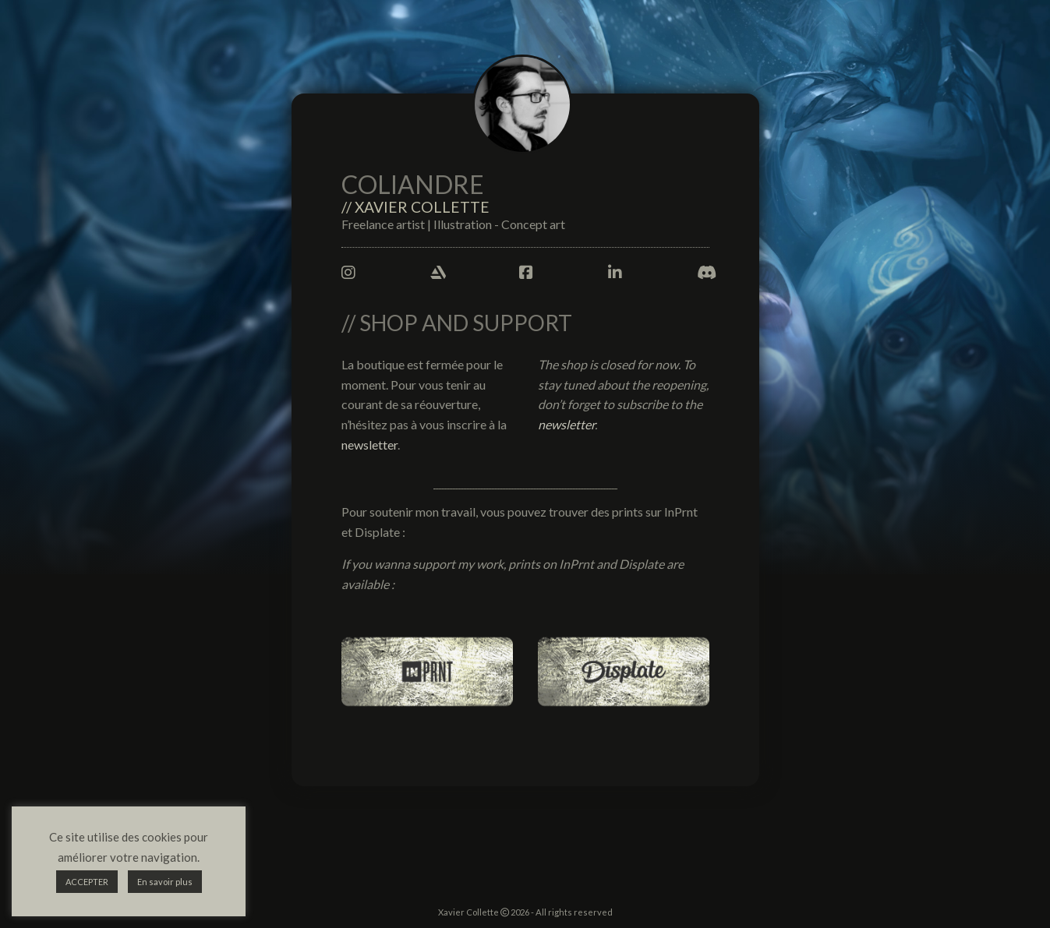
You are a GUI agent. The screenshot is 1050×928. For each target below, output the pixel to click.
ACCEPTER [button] (86, 882)
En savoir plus (165, 882)
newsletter (369, 444)
